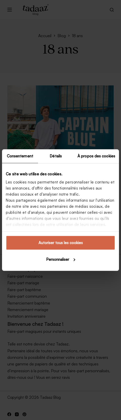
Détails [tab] (56, 156)
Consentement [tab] (20, 156)
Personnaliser (60, 259)
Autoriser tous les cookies (60, 242)
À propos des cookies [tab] (96, 156)
